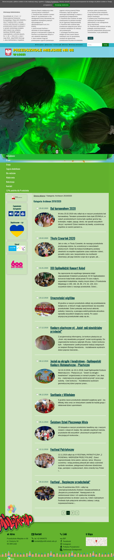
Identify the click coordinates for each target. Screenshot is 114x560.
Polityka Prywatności (69, 547)
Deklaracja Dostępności (71, 549)
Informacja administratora (76, 44)
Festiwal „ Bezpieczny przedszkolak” (70, 482)
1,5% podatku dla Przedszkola (17, 190)
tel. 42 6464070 (39, 538)
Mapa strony (48, 44)
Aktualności (10, 155)
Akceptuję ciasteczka (61, 5)
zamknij (90, 38)
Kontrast (65, 44)
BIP (63, 538)
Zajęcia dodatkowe (13, 168)
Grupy (8, 164)
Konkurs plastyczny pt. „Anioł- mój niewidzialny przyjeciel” (76, 329)
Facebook (65, 541)
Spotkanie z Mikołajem (62, 394)
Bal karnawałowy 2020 (63, 208)
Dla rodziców (11, 173)
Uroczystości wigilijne (62, 298)
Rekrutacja (10, 181)
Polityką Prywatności (52, 1)
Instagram (65, 544)
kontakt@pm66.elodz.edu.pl (44, 541)
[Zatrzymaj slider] (57, 152)
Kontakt (9, 186)
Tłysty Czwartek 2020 (62, 238)
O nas (8, 160)
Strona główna (39, 44)
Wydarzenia (10, 177)
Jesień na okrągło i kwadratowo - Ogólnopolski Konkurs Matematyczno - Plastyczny (75, 363)
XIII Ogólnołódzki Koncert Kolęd (67, 268)
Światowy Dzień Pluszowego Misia (69, 422)
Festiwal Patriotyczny (62, 449)
